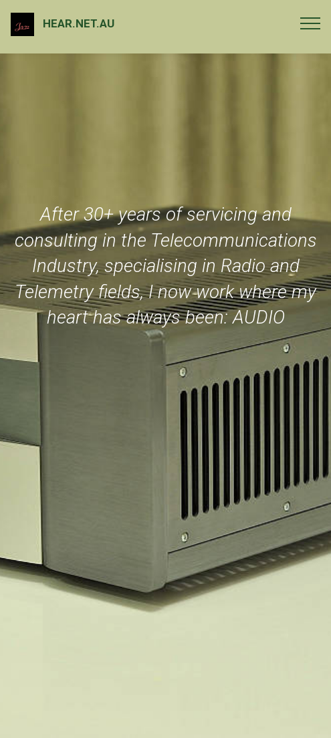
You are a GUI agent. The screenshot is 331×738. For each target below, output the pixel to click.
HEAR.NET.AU (78, 23)
